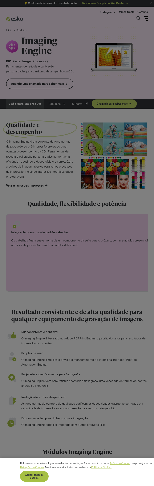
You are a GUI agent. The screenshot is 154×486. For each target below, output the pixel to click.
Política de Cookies (120, 482)
